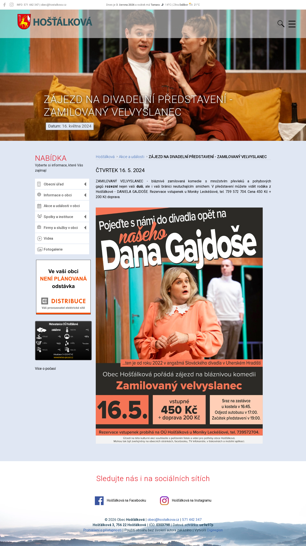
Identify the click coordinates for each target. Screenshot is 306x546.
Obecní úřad (50, 184)
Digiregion (215, 530)
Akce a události (131, 157)
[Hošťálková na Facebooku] (4, 4)
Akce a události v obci (58, 206)
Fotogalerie (50, 249)
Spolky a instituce (55, 216)
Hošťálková (105, 157)
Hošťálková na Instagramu (185, 500)
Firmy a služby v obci (57, 227)
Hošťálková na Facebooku (120, 500)
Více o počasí (45, 368)
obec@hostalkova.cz (163, 520)
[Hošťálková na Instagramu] (12, 4)
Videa (45, 238)
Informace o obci (54, 195)
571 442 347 (192, 520)
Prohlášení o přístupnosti (102, 530)
